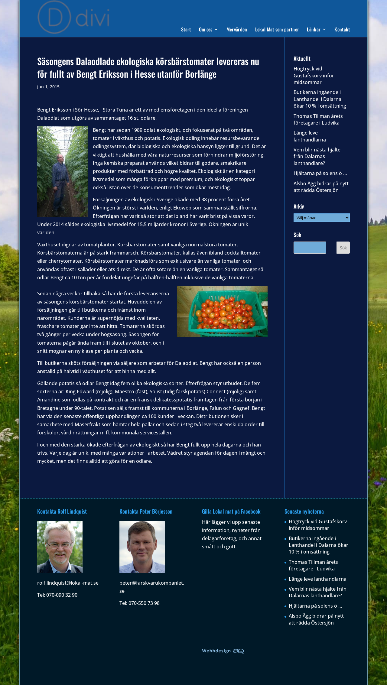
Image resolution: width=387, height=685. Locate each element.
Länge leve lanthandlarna (310, 136)
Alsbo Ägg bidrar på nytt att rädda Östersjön (321, 186)
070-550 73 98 (144, 603)
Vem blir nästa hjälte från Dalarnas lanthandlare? (317, 156)
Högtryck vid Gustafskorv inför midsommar (314, 75)
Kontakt (342, 30)
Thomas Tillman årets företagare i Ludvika (318, 119)
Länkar (313, 30)
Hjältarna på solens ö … (320, 173)
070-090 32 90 (61, 595)
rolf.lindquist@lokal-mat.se (68, 582)
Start (186, 30)
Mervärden (236, 30)
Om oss (206, 30)
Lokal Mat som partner (277, 30)
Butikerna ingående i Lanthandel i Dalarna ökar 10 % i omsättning (320, 99)
